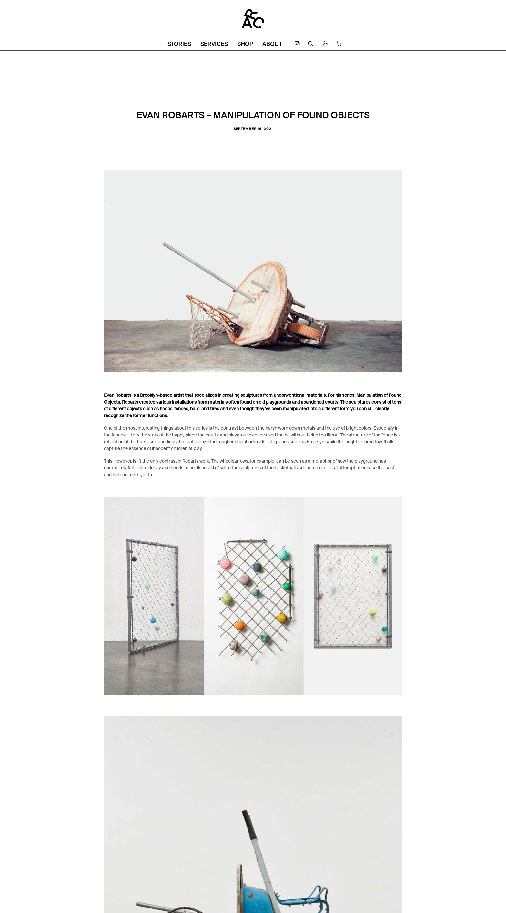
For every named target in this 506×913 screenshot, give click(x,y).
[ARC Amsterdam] (253, 18)
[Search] (311, 43)
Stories (179, 43)
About (272, 43)
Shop (245, 43)
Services (214, 43)
